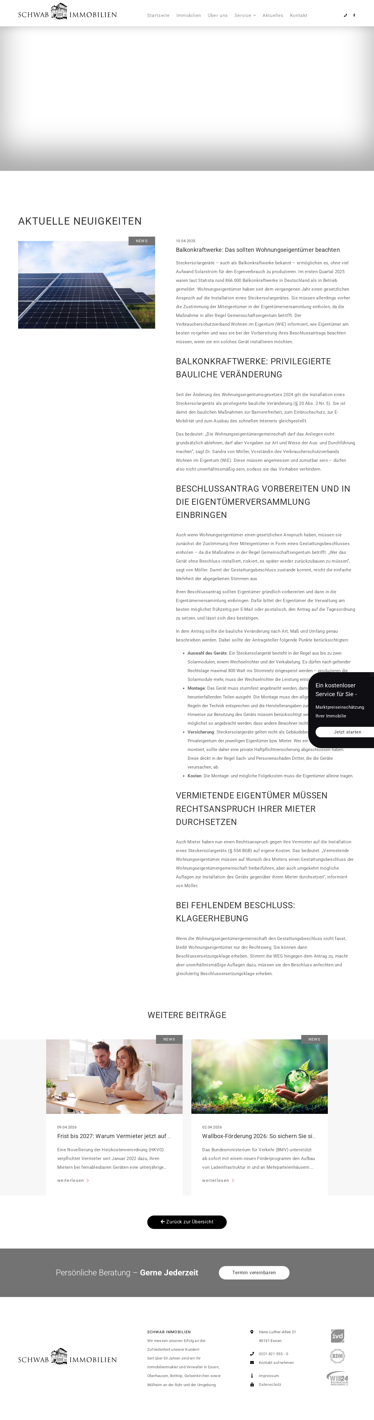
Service (243, 15)
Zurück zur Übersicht (187, 1222)
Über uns (218, 15)
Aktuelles (273, 15)
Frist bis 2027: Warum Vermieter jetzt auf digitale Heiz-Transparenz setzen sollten (165, 1136)
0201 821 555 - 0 (267, 1354)
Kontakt (298, 15)
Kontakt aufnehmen (270, 1362)
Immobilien (188, 15)
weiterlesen (71, 1180)
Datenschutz (264, 1384)
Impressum (263, 1376)
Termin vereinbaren (254, 1272)
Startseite (158, 15)
